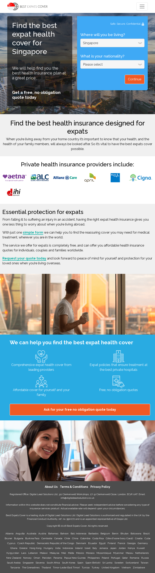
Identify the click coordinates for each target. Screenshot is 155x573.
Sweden (119, 562)
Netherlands (142, 553)
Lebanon (33, 553)
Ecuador (92, 543)
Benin (115, 533)
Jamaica (103, 548)
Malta (71, 553)
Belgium (105, 533)
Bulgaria (18, 538)
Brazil (146, 533)
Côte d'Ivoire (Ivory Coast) (119, 538)
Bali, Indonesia (78, 533)
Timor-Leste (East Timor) (66, 567)
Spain (80, 562)
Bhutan (124, 533)
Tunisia (86, 567)
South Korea (68, 562)
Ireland (79, 548)
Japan (113, 548)
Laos (23, 553)
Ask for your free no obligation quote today (80, 409)
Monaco (90, 553)
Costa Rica (98, 538)
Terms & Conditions (74, 486)
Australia (31, 533)
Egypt (102, 543)
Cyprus (11, 543)
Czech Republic (26, 543)
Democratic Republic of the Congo (55, 543)
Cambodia (46, 538)
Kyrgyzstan (12, 553)
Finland (112, 543)
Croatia (138, 538)
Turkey (95, 567)
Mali (63, 553)
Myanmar (118, 553)
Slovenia (40, 562)
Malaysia (54, 553)
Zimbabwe (139, 567)
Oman (37, 557)
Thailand (46, 567)
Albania (9, 533)
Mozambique (103, 553)
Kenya (131, 548)
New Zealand (13, 557)
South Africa (53, 562)
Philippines (94, 557)
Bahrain (64, 533)
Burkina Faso (32, 538)
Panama (57, 557)
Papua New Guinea (75, 557)
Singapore (28, 562)
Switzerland (132, 562)
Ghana (13, 548)
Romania (134, 557)
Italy (94, 548)
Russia (145, 557)
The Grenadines (31, 567)
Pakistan (46, 557)
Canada (58, 538)
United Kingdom (110, 567)
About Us (51, 486)
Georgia (131, 543)
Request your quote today (24, 258)
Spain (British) (92, 562)
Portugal (115, 557)
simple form (33, 232)
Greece (23, 548)
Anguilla (20, 533)
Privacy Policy (100, 486)
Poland (105, 557)
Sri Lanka (107, 562)
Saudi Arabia (14, 562)
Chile (67, 538)
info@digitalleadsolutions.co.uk (77, 497)
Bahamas (53, 533)
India (58, 548)
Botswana (136, 533)
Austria (42, 533)
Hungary (48, 548)
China (75, 538)
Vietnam (126, 567)
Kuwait (141, 548)
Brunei (8, 538)
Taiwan (144, 562)
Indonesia (68, 548)
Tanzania (15, 567)
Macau (129, 553)
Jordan (122, 548)
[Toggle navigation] (142, 6)
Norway (27, 557)
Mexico (80, 553)
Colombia (85, 538)
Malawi (44, 553)
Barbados (93, 533)
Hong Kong (35, 548)
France (121, 543)
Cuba (147, 538)
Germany (143, 543)
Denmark (81, 543)
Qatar (125, 557)
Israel (87, 548)
